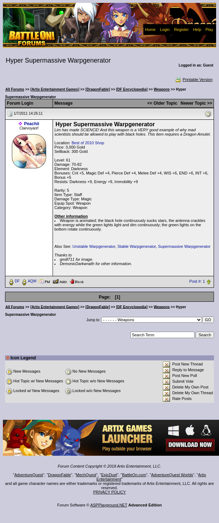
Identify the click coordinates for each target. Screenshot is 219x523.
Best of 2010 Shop (88, 143)
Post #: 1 (197, 281)
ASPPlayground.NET (109, 505)
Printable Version (194, 79)
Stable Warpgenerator (136, 246)
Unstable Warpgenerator (93, 246)
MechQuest (86, 475)
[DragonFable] (97, 89)
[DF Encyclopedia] (131, 89)
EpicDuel (109, 475)
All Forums (14, 89)
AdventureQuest (28, 475)
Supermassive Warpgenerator (184, 246)
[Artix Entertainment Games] (54, 89)
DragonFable (59, 475)
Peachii (31, 123)
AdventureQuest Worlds (172, 475)
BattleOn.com (134, 475)
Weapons (162, 89)
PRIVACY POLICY (109, 492)
